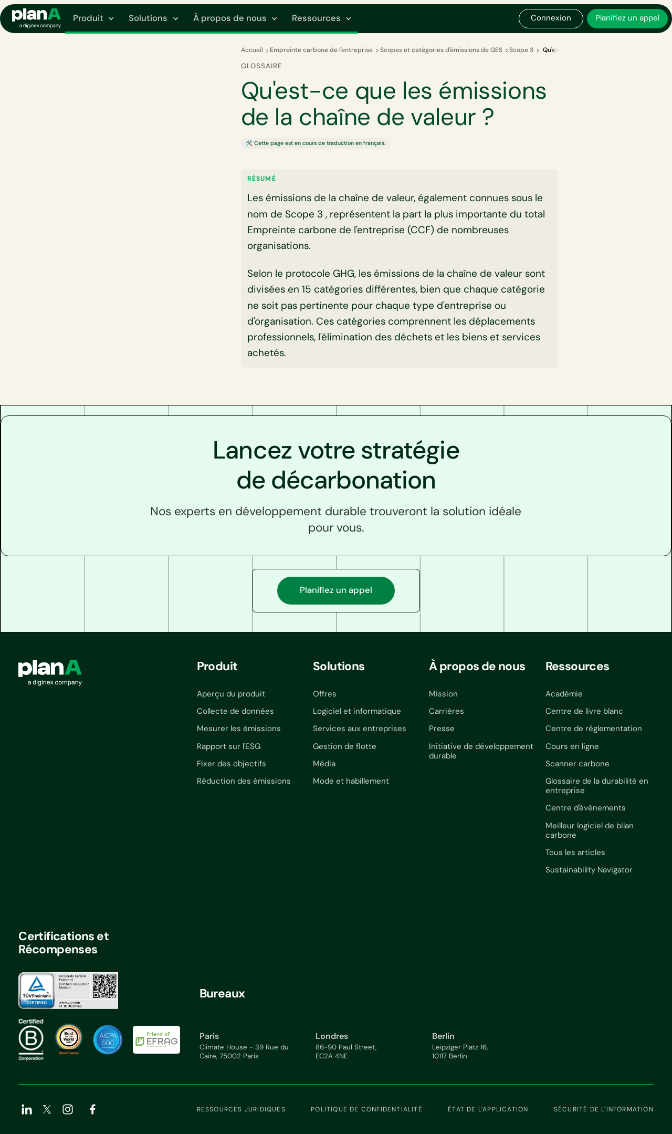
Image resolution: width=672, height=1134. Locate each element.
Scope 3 (521, 50)
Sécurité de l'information (604, 1109)
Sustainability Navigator (589, 870)
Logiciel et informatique (357, 711)
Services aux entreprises (359, 728)
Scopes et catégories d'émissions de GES (441, 50)
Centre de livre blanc (584, 711)
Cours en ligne (572, 746)
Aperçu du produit (231, 694)
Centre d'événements (585, 808)
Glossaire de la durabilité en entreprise (596, 785)
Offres (325, 694)
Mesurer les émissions (239, 728)
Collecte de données (235, 711)
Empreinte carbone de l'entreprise (321, 50)
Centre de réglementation (593, 728)
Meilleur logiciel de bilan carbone (589, 830)
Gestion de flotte (344, 746)
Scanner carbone (577, 763)
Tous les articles (575, 852)
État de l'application (488, 1109)
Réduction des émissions (244, 781)
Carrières (446, 711)
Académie (564, 694)
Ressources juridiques (241, 1109)
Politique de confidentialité (367, 1109)
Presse (442, 728)
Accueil (252, 50)
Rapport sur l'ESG (228, 746)
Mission (443, 694)
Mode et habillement (351, 781)
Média (324, 763)
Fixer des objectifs (231, 763)
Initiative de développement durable (481, 751)
